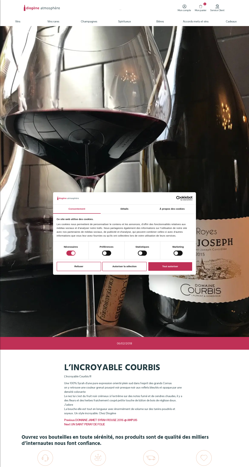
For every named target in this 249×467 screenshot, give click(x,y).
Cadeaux (231, 21)
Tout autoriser (170, 266)
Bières (160, 21)
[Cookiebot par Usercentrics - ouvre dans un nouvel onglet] (178, 198)
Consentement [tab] (76, 208)
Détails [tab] (124, 208)
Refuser (78, 266)
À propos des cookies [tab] (172, 208)
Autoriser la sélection (124, 266)
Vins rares (53, 21)
